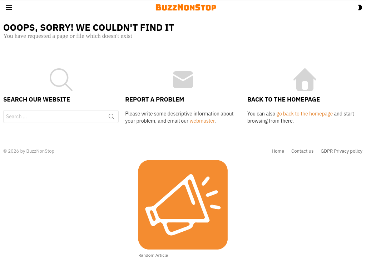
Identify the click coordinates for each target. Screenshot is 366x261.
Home (278, 151)
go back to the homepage (304, 113)
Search (111, 118)
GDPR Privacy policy (341, 151)
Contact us (302, 151)
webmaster (202, 121)
